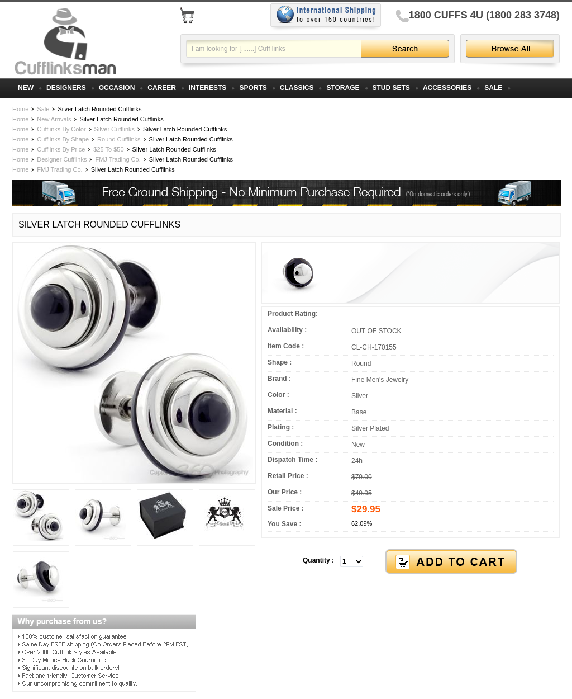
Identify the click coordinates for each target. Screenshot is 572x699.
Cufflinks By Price (61, 149)
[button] (410, 562)
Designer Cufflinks (62, 159)
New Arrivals (54, 119)
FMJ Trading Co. (117, 159)
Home (20, 109)
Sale (43, 109)
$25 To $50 (108, 149)
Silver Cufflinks (114, 129)
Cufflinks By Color (61, 129)
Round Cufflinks (118, 139)
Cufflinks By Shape (63, 139)
